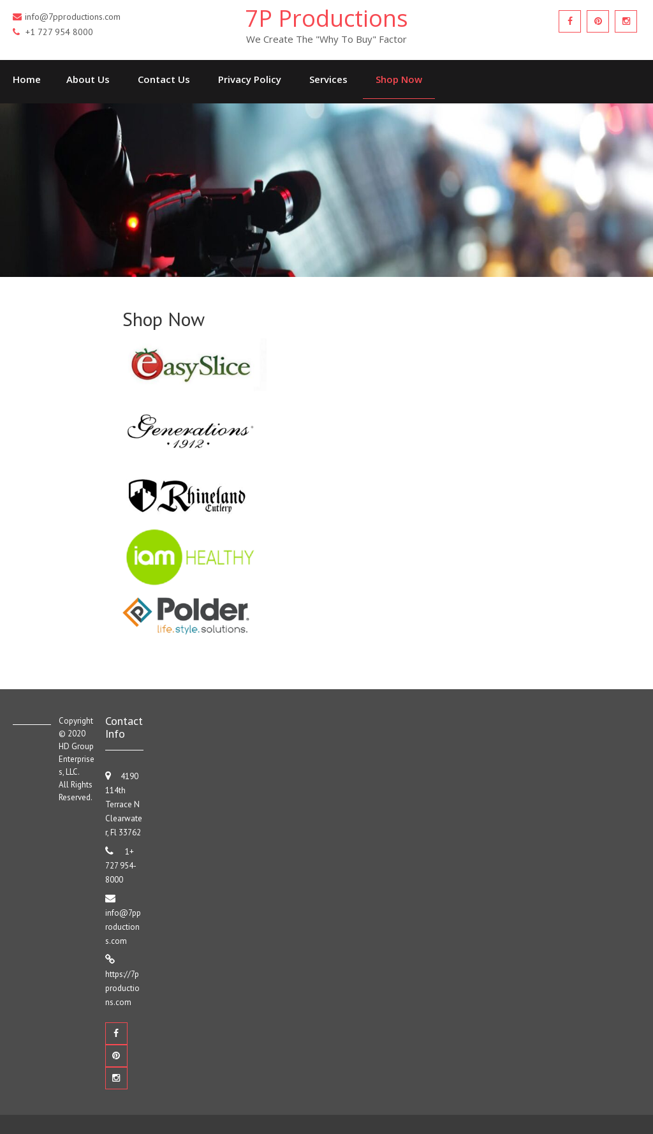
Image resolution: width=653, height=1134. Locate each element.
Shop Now (399, 79)
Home (27, 79)
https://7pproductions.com (122, 988)
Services (328, 79)
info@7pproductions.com (123, 926)
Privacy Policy (249, 79)
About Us (88, 79)
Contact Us (164, 79)
